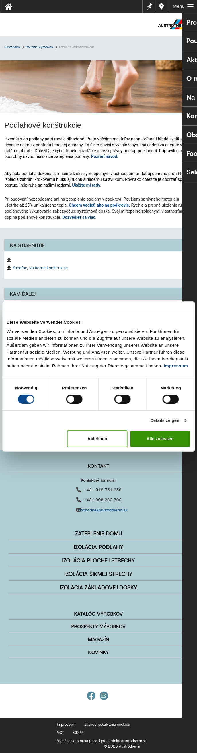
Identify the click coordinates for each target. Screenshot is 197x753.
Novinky (98, 652)
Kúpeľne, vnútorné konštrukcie (40, 267)
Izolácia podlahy (98, 547)
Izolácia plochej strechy (98, 560)
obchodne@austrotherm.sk (102, 510)
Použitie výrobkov (39, 47)
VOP (61, 732)
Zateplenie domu (98, 533)
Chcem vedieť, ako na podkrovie (99, 205)
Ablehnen (97, 438)
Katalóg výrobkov (98, 614)
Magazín (98, 639)
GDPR (78, 732)
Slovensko (12, 47)
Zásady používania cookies (107, 724)
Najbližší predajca (161, 6)
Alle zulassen (160, 438)
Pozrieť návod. (104, 156)
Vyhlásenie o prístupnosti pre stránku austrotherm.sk (102, 740)
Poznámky (149, 6)
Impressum (176, 365)
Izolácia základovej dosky (98, 587)
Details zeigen (164, 420)
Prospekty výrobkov (98, 626)
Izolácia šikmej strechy (99, 574)
